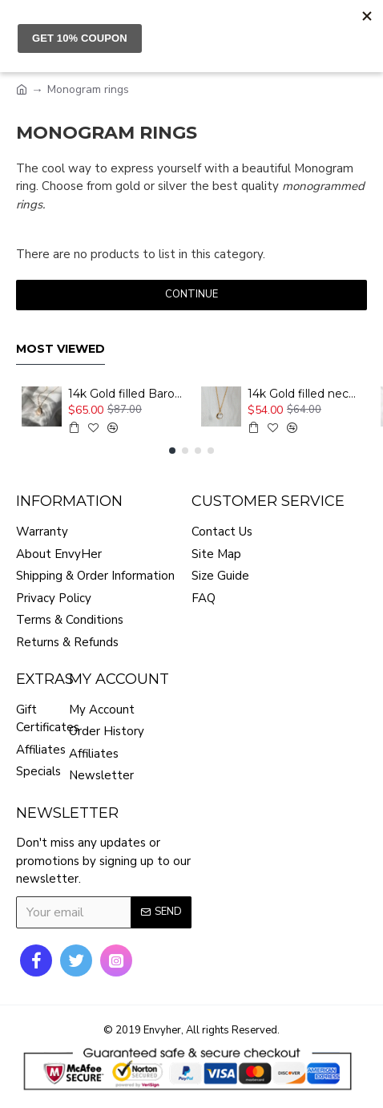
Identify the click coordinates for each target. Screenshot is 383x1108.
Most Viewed (60, 349)
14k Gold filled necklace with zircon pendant (304, 393)
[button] (172, 450)
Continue (191, 294)
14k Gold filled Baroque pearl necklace (125, 393)
